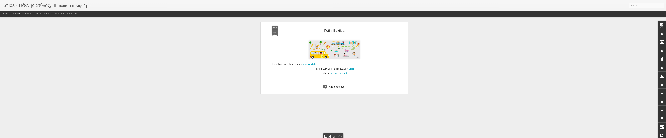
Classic (5, 13)
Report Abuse (353, 136)
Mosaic (38, 13)
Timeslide (72, 13)
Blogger (343, 136)
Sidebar (48, 13)
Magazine (27, 13)
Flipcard (15, 13)
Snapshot (59, 13)
